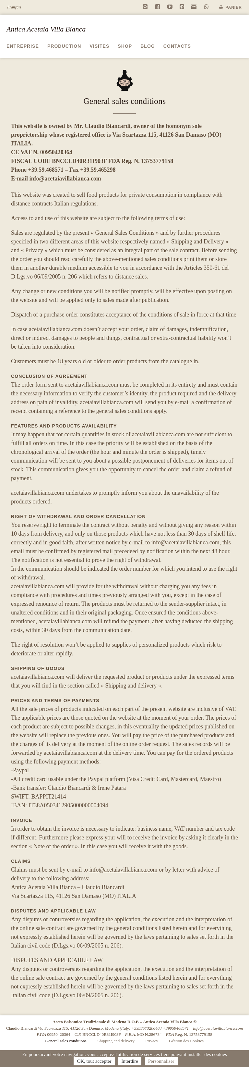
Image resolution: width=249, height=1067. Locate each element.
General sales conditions (66, 1040)
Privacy (151, 1040)
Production (64, 46)
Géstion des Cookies (186, 1040)
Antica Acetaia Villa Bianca (46, 29)
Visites (99, 46)
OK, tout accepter (94, 1061)
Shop (125, 46)
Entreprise (22, 46)
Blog (147, 46)
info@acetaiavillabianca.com (65, 178)
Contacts (177, 46)
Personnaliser (161, 1061)
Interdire (129, 1061)
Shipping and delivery (116, 1040)
